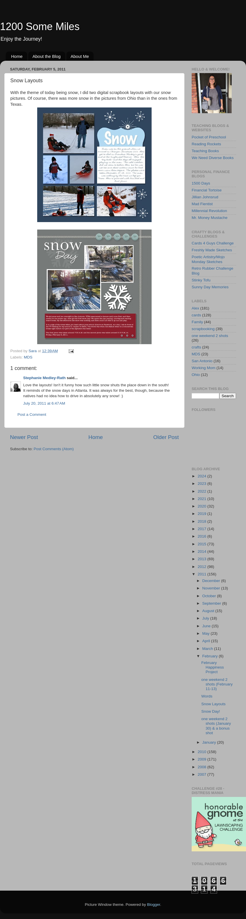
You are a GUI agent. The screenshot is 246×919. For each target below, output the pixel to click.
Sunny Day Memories (210, 287)
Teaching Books (205, 151)
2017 (202, 529)
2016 (202, 536)
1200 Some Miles (40, 26)
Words (207, 696)
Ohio (196, 375)
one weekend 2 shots (210, 336)
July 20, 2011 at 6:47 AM (44, 403)
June (207, 626)
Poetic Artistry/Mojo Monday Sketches (208, 259)
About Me (80, 56)
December (211, 581)
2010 (202, 752)
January (209, 742)
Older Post (166, 437)
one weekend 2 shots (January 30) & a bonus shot (216, 726)
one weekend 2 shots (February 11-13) (217, 684)
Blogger (153, 904)
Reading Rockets (206, 144)
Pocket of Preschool (209, 137)
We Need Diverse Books (213, 158)
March (208, 648)
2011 (202, 574)
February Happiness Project (212, 667)
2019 (202, 514)
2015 (202, 544)
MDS (28, 357)
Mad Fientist (202, 204)
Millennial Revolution (209, 211)
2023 (202, 483)
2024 (202, 476)
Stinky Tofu (201, 280)
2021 (202, 499)
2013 (202, 559)
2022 (202, 491)
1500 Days (201, 183)
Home (17, 56)
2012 (202, 567)
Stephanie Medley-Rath (44, 378)
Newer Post (24, 437)
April (206, 641)
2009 (202, 759)
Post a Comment (31, 414)
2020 (202, 506)
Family (197, 322)
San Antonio (202, 361)
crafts (196, 347)
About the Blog (47, 56)
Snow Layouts (213, 704)
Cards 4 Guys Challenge (213, 243)
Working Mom (203, 368)
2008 (202, 767)
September (212, 603)
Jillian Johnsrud (205, 197)
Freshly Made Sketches (212, 250)
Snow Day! (210, 711)
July (206, 618)
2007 (202, 774)
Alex (195, 308)
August (208, 611)
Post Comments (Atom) (54, 449)
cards (196, 315)
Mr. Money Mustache (209, 217)
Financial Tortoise (207, 190)
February (210, 656)
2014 (202, 551)
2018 (202, 521)
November (211, 588)
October (209, 596)
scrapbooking (203, 329)
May (206, 633)
